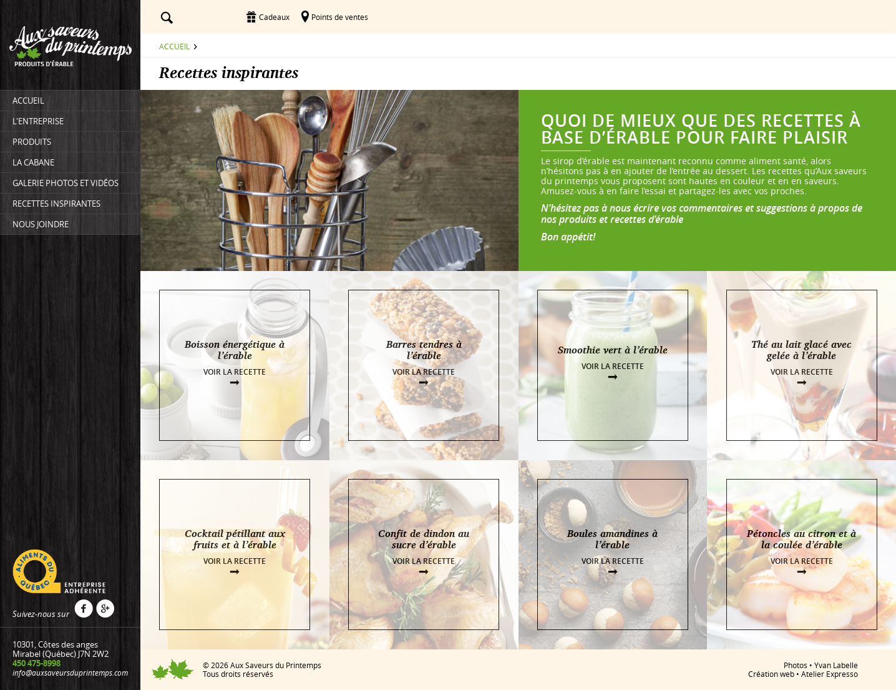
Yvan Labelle (836, 665)
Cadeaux (274, 17)
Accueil (174, 46)
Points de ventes (339, 17)
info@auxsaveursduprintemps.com (70, 673)
